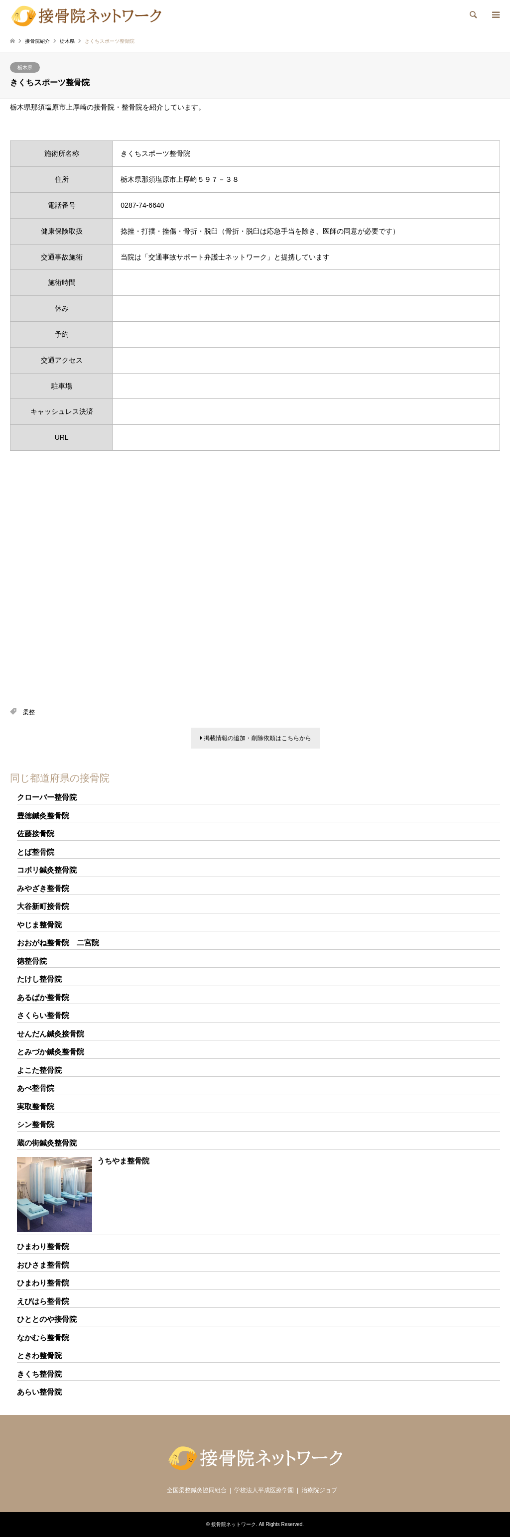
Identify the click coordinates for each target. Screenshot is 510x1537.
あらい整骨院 (39, 1392)
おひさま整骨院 (43, 1265)
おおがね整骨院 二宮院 (58, 942)
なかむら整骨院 (43, 1337)
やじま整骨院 (39, 924)
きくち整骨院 (39, 1374)
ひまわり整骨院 (43, 1246)
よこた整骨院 (39, 1070)
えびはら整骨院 (43, 1301)
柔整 (29, 712)
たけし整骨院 (39, 979)
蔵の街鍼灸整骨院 (47, 1143)
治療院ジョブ (319, 1490)
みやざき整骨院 (43, 888)
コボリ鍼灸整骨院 (47, 870)
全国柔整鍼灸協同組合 (197, 1490)
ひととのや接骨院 (47, 1319)
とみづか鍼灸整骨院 (50, 1051)
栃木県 (24, 67)
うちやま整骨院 (123, 1160)
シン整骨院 (35, 1124)
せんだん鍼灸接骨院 (50, 1033)
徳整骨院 (32, 961)
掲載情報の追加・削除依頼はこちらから (255, 738)
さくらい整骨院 (43, 1015)
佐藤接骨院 (35, 833)
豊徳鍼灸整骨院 (43, 815)
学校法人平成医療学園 (264, 1490)
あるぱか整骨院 (43, 997)
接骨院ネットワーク (233, 1524)
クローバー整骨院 (47, 797)
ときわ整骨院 (39, 1355)
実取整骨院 (35, 1106)
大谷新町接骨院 (43, 906)
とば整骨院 (35, 852)
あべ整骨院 (35, 1088)
